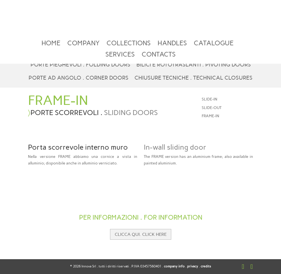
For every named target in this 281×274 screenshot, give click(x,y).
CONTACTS (159, 55)
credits (206, 266)
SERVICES (120, 55)
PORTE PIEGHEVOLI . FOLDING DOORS (80, 65)
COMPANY (83, 44)
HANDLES (172, 44)
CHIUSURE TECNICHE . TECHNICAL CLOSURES (193, 78)
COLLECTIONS (128, 44)
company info (174, 266)
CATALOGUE (214, 44)
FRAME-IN (210, 116)
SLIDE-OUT (211, 107)
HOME (50, 44)
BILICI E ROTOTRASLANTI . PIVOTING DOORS (193, 65)
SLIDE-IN (209, 99)
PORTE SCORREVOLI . (94, 112)
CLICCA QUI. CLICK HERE (141, 234)
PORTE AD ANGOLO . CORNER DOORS (78, 78)
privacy (192, 266)
